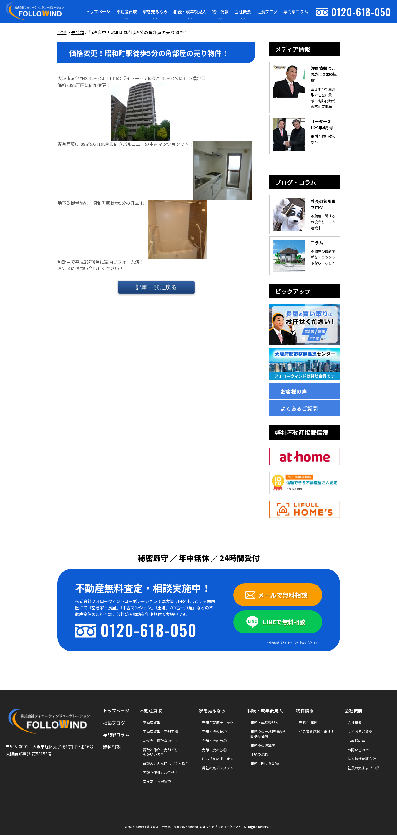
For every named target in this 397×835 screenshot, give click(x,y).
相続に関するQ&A (264, 763)
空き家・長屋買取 (157, 781)
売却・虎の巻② (214, 740)
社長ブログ (267, 11)
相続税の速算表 (262, 745)
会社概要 (243, 11)
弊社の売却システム (218, 767)
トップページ (98, 11)
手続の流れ (259, 754)
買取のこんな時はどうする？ (166, 763)
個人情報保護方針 (362, 758)
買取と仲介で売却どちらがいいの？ (160, 752)
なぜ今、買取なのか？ (160, 740)
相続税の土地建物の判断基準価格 (268, 734)
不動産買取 (126, 11)
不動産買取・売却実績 (160, 731)
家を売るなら (155, 11)
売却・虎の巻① (214, 731)
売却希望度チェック (218, 722)
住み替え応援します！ (219, 758)
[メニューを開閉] (126, 18)
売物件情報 (308, 722)
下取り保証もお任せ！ (160, 772)
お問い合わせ (358, 749)
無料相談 (112, 746)
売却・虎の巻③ (214, 749)
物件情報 (220, 11)
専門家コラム (295, 11)
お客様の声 (293, 391)
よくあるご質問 (299, 408)
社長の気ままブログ (363, 767)
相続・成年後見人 (189, 11)
